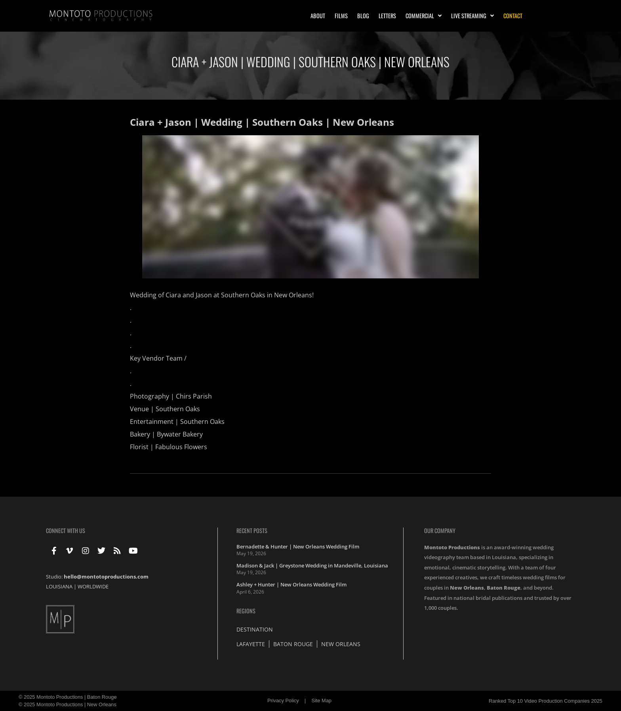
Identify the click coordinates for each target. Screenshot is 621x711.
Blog (363, 15)
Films (341, 15)
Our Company (439, 530)
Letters (387, 15)
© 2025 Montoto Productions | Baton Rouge (68, 697)
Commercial (424, 16)
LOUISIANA (59, 586)
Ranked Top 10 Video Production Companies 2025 (545, 701)
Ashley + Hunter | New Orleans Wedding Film (291, 584)
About (317, 15)
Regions (245, 611)
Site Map (321, 700)
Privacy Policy (283, 700)
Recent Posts (251, 530)
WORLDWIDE (93, 586)
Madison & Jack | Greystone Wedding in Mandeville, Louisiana (312, 565)
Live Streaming (472, 16)
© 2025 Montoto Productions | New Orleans (67, 704)
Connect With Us (65, 530)
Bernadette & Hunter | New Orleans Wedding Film (297, 546)
